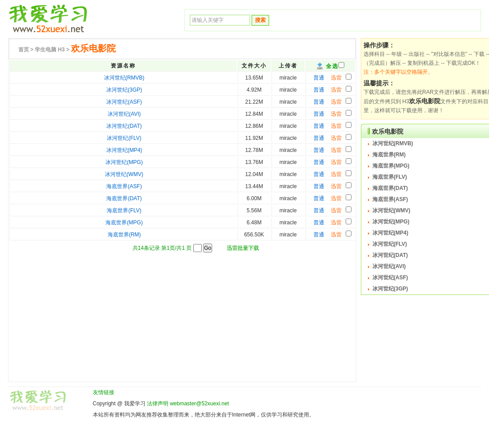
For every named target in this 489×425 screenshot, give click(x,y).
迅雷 (336, 78)
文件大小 (254, 66)
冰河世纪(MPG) (123, 162)
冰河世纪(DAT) (124, 126)
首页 (23, 49)
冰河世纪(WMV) (124, 174)
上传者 (288, 66)
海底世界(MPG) (123, 222)
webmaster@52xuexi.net (199, 403)
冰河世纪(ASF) (124, 102)
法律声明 (157, 403)
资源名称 (123, 66)
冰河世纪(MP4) (124, 150)
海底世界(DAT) (124, 198)
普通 (318, 78)
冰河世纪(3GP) (124, 90)
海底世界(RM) (124, 234)
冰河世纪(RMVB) (124, 78)
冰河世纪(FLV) (124, 138)
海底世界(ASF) (124, 186)
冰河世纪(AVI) (124, 114)
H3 (50, 49)
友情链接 (103, 392)
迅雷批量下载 (243, 248)
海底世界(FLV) (124, 210)
